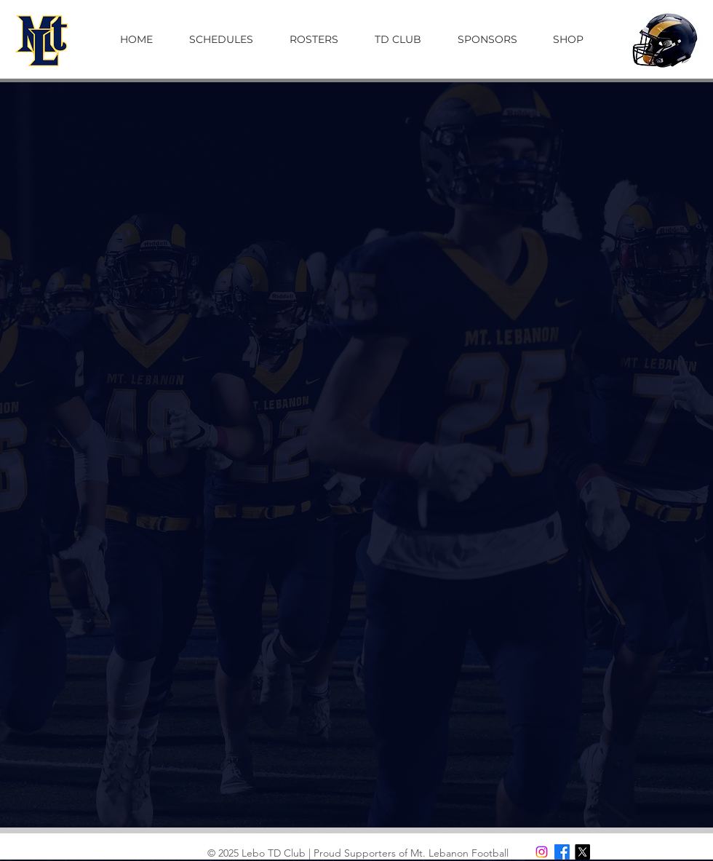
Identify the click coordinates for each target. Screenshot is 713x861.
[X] (582, 852)
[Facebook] (562, 852)
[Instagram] (541, 852)
